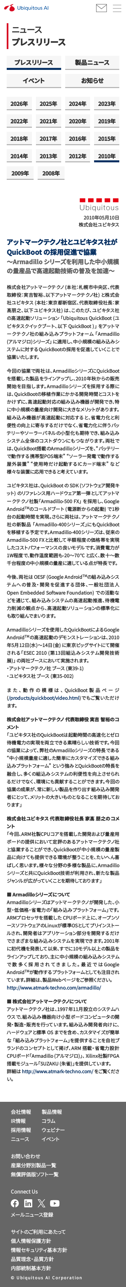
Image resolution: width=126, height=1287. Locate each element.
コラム (48, 1120)
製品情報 (52, 1111)
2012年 (77, 156)
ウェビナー (53, 1129)
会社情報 (21, 1111)
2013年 (48, 156)
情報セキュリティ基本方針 (39, 1249)
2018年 (19, 138)
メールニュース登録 (32, 1214)
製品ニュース (92, 62)
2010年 (107, 156)
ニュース (20, 1138)
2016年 (77, 138)
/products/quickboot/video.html (43, 697)
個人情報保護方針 (31, 1240)
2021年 (48, 121)
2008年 (51, 173)
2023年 (107, 103)
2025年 (48, 103)
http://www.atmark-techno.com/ (57, 1071)
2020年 (77, 121)
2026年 (19, 103)
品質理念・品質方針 (32, 1258)
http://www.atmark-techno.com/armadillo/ (54, 987)
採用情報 (21, 1129)
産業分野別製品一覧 (33, 1165)
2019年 (107, 121)
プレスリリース (33, 62)
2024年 (77, 103)
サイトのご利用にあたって (38, 1231)
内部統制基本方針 (31, 1268)
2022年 (19, 121)
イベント (34, 80)
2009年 (20, 173)
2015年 (107, 138)
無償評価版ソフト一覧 (34, 1174)
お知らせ (92, 80)
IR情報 (18, 1120)
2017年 (48, 138)
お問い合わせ (25, 1156)
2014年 (19, 156)
